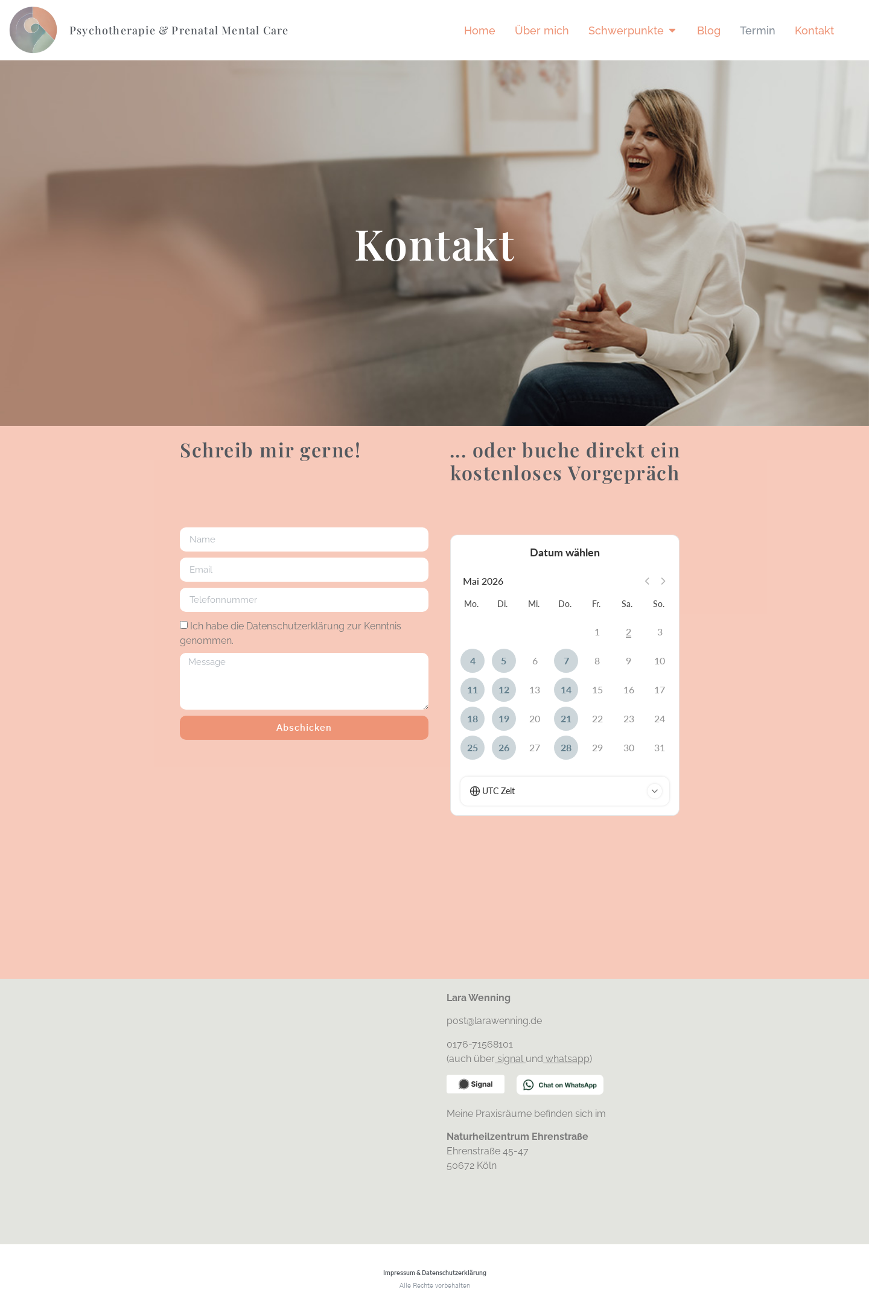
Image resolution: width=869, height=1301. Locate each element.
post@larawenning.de (495, 1020)
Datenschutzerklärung (295, 626)
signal (511, 1058)
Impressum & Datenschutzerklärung (434, 1273)
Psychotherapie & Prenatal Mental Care (178, 30)
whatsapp (568, 1058)
